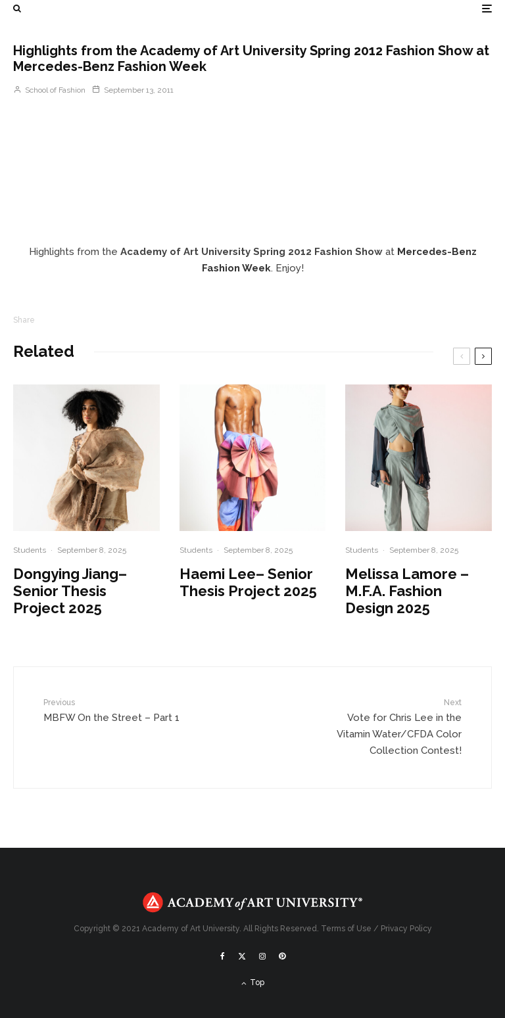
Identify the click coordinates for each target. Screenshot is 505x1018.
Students (29, 550)
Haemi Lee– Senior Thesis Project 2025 (248, 582)
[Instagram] (262, 956)
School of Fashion (49, 90)
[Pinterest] (282, 956)
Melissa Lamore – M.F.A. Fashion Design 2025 (407, 591)
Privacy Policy (406, 928)
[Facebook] (222, 956)
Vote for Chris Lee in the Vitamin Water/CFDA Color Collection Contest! (388, 726)
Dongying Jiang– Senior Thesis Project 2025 (70, 591)
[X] (241, 956)
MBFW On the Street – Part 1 (116, 710)
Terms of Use (346, 928)
